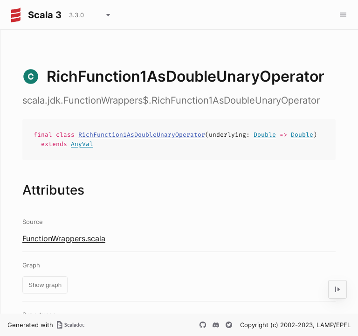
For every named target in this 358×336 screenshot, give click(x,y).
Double (265, 135)
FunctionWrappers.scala (63, 238)
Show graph (45, 284)
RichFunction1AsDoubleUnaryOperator (141, 135)
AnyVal (82, 144)
